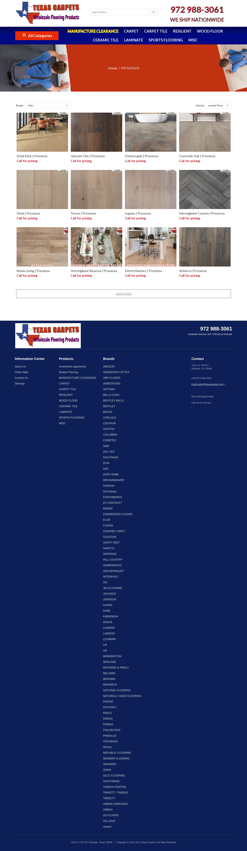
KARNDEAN (110, 616)
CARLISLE (109, 417)
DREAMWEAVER (113, 480)
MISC (192, 40)
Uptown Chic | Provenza (88, 156)
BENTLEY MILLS (113, 400)
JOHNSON (109, 599)
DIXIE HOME (111, 474)
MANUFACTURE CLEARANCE (93, 31)
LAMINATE (133, 40)
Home (112, 68)
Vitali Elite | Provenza (32, 156)
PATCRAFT (110, 707)
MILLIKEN (109, 673)
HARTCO (108, 548)
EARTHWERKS (112, 497)
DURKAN (109, 485)
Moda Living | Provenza (33, 271)
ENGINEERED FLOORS (118, 514)
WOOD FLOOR (210, 31)
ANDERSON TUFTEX (116, 372)
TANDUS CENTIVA (114, 786)
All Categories (40, 35)
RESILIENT (182, 31)
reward (107, 826)
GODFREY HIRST (114, 531)
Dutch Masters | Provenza (143, 271)
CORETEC (109, 440)
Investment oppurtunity (72, 366)
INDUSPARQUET (113, 571)
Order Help (21, 372)
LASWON (109, 627)
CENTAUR (109, 423)
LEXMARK (109, 639)
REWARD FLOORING (116, 758)
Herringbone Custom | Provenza (201, 213)
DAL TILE (109, 451)
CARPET (131, 31)
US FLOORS (111, 815)
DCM (106, 463)
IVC (105, 582)
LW (105, 650)
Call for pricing (27, 161)
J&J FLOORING (112, 588)
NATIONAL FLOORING (117, 690)
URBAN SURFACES (115, 804)
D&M (106, 446)
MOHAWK (109, 679)
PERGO (108, 718)
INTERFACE (110, 576)
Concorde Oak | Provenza (197, 156)
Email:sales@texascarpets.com (208, 384)
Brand (19, 105)
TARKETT (109, 798)
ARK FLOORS (111, 377)
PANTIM (108, 701)
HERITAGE (110, 554)
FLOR (106, 519)
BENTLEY (109, 406)
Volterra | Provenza (193, 271)
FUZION (108, 525)
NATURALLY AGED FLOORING (122, 696)
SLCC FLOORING (114, 775)
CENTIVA (109, 429)
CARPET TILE (155, 31)
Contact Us (21, 377)
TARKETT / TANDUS (115, 792)
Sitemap (20, 383)
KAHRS (107, 605)
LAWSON (109, 633)
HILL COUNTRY (113, 559)
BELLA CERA (111, 395)
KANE (107, 610)
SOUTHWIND (111, 781)
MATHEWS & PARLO (116, 667)
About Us (20, 366)
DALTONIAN (110, 457)
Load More (123, 293)
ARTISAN (109, 389)
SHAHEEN (109, 764)
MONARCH (110, 684)
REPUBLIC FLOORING (117, 752)
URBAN (108, 809)
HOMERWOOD (112, 565)
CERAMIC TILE (105, 40)
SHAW (107, 769)
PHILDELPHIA (112, 730)
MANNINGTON (112, 656)
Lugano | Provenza (138, 213)
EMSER (108, 508)
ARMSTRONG (112, 383)
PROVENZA (110, 741)
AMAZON (109, 366)
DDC (106, 468)
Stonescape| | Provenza (141, 156)
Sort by (200, 105)
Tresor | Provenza (83, 213)
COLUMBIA (110, 434)
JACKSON (109, 593)
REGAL (107, 747)
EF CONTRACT (112, 502)
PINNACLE (110, 735)
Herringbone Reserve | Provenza (94, 271)
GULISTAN (109, 537)
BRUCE (108, 412)
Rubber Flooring (68, 372)
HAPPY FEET (111, 542)
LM (105, 644)
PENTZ (107, 713)
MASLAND (109, 662)
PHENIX (108, 724)
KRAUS (107, 622)
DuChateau (110, 491)
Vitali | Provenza (28, 213)
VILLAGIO (109, 821)
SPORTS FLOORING (166, 40)
